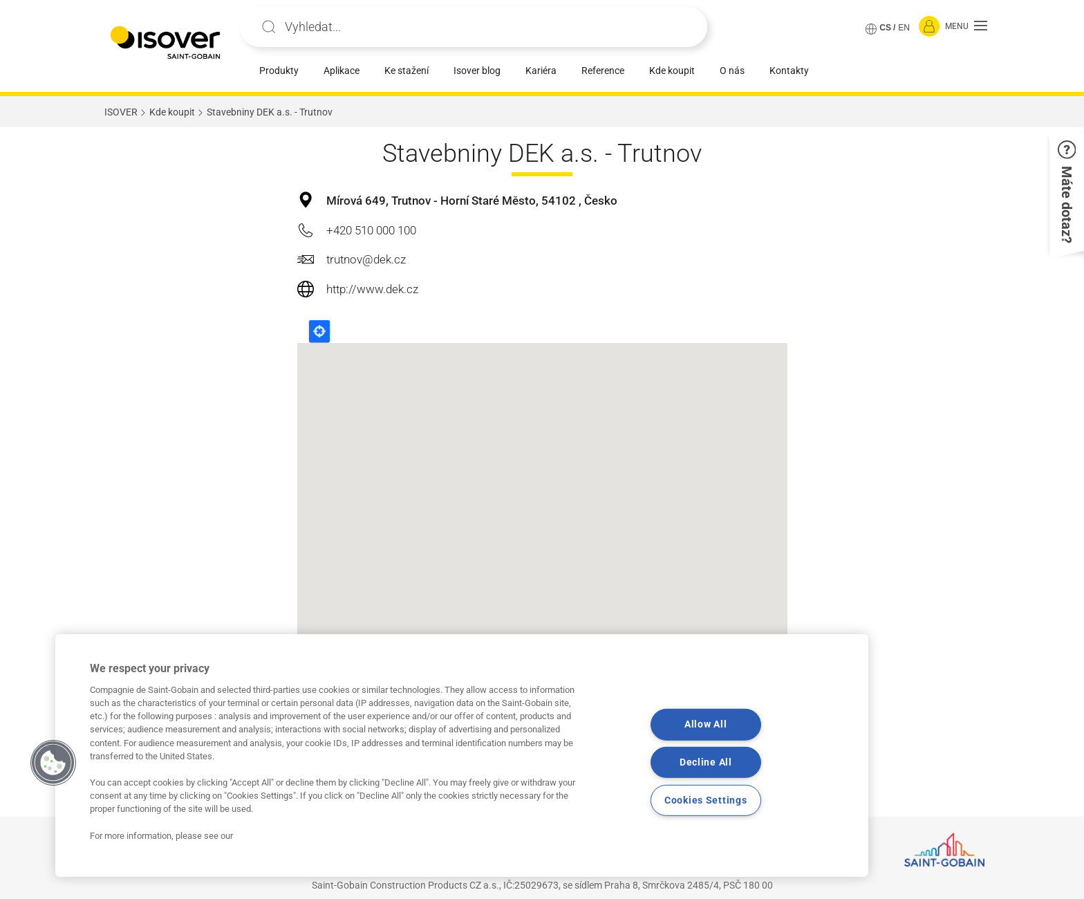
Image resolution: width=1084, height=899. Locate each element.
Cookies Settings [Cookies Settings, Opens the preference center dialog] (705, 800)
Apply (269, 27)
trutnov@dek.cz (366, 259)
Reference (602, 70)
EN (904, 28)
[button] (966, 27)
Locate (319, 331)
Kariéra (541, 70)
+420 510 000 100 (371, 230)
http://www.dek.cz (372, 289)
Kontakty (789, 70)
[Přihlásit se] (929, 27)
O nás (732, 70)
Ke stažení (406, 70)
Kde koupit (672, 70)
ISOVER (121, 112)
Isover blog (477, 70)
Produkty (279, 70)
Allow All (705, 724)
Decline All (706, 762)
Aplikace (341, 70)
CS (885, 28)
